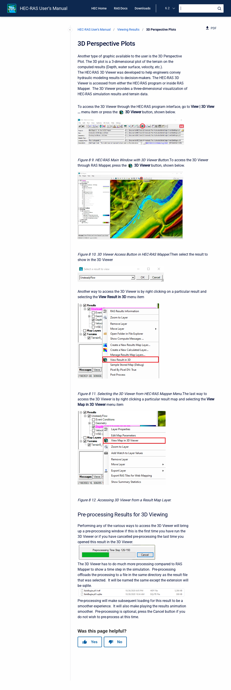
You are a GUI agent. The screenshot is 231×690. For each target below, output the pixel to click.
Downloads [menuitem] (142, 8)
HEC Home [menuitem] (99, 8)
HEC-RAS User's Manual (43, 8)
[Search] (201, 8)
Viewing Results (128, 29)
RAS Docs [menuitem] (120, 8)
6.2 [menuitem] (167, 8)
